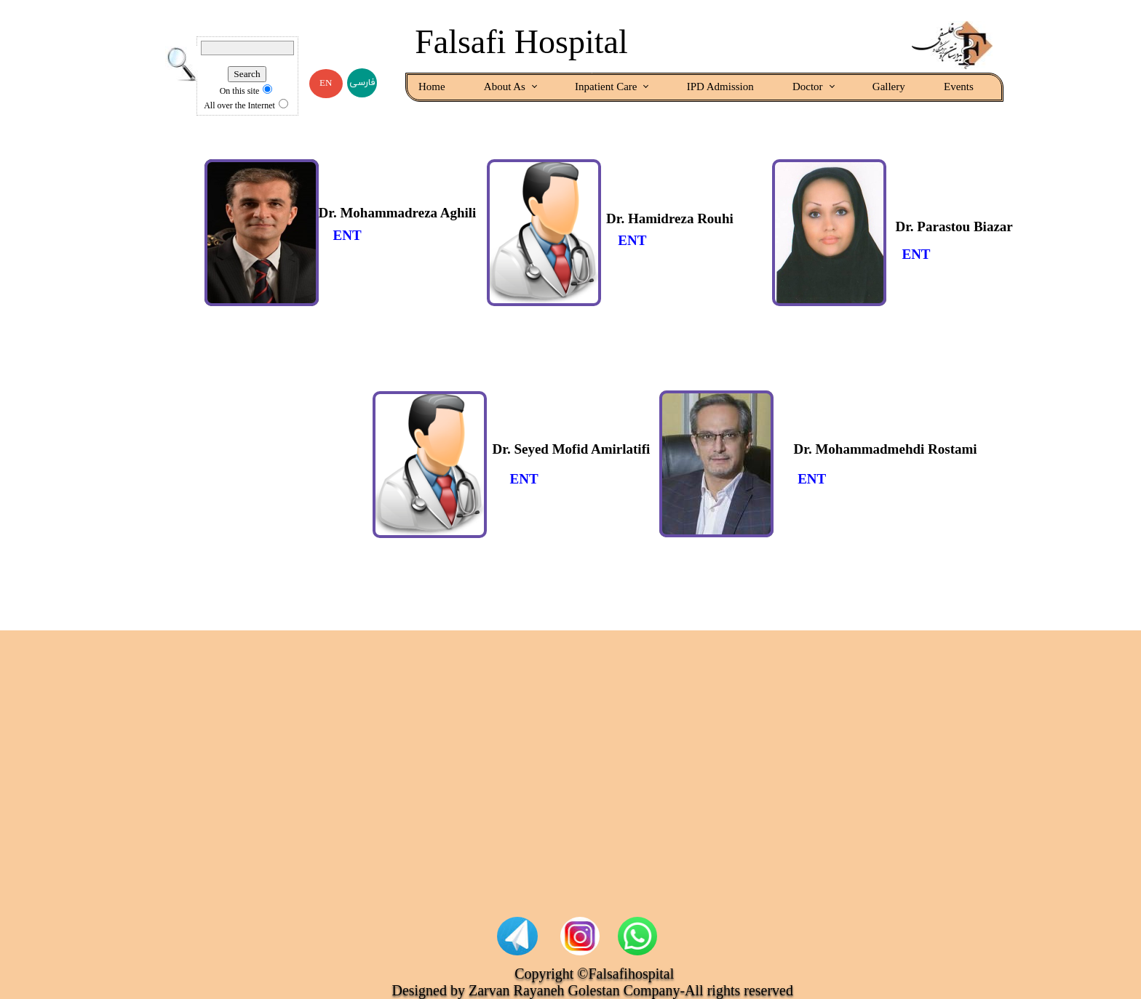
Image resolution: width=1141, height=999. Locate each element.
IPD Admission (720, 86)
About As (504, 86)
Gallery (888, 86)
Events (959, 86)
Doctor (807, 86)
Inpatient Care (606, 86)
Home (431, 86)
